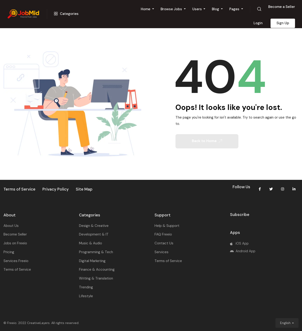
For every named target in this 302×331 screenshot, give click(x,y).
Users (197, 9)
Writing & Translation (96, 278)
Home (146, 9)
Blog (216, 9)
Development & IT (94, 234)
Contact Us (163, 243)
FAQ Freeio (163, 234)
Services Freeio (15, 261)
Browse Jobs (172, 9)
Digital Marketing (92, 261)
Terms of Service (17, 269)
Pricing (8, 252)
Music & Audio (90, 243)
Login (258, 23)
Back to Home (207, 141)
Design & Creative (94, 225)
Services (161, 252)
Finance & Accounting (97, 269)
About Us (11, 225)
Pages (234, 9)
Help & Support (166, 225)
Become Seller (15, 234)
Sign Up (282, 23)
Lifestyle (86, 296)
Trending (86, 287)
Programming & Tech (96, 252)
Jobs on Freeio (15, 243)
